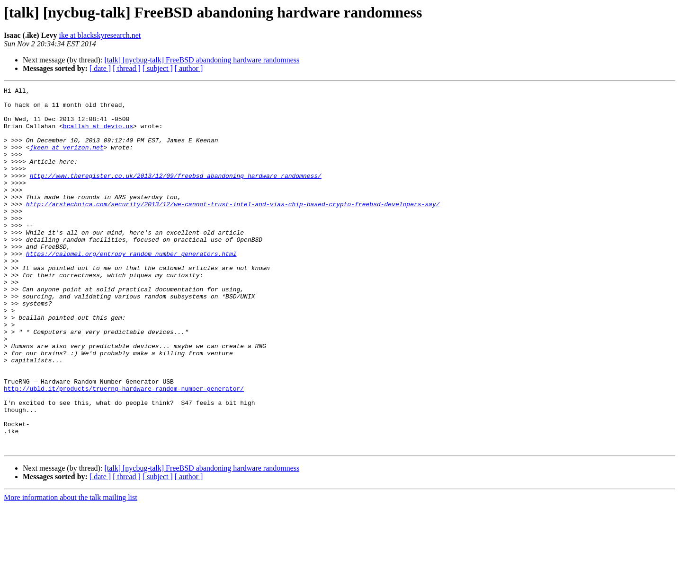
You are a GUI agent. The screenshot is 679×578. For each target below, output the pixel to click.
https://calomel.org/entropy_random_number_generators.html (131, 287)
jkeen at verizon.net (67, 160)
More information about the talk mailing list (70, 570)
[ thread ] (127, 68)
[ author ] (189, 68)
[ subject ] (158, 68)
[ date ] (100, 68)
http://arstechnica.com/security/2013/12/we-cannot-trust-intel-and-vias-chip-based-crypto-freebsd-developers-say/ (233, 228)
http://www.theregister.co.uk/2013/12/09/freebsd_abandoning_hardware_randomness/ (176, 194)
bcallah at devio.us (98, 134)
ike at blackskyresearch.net (100, 35)
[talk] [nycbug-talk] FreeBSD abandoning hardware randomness (201, 60)
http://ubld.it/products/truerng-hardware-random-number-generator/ (124, 449)
